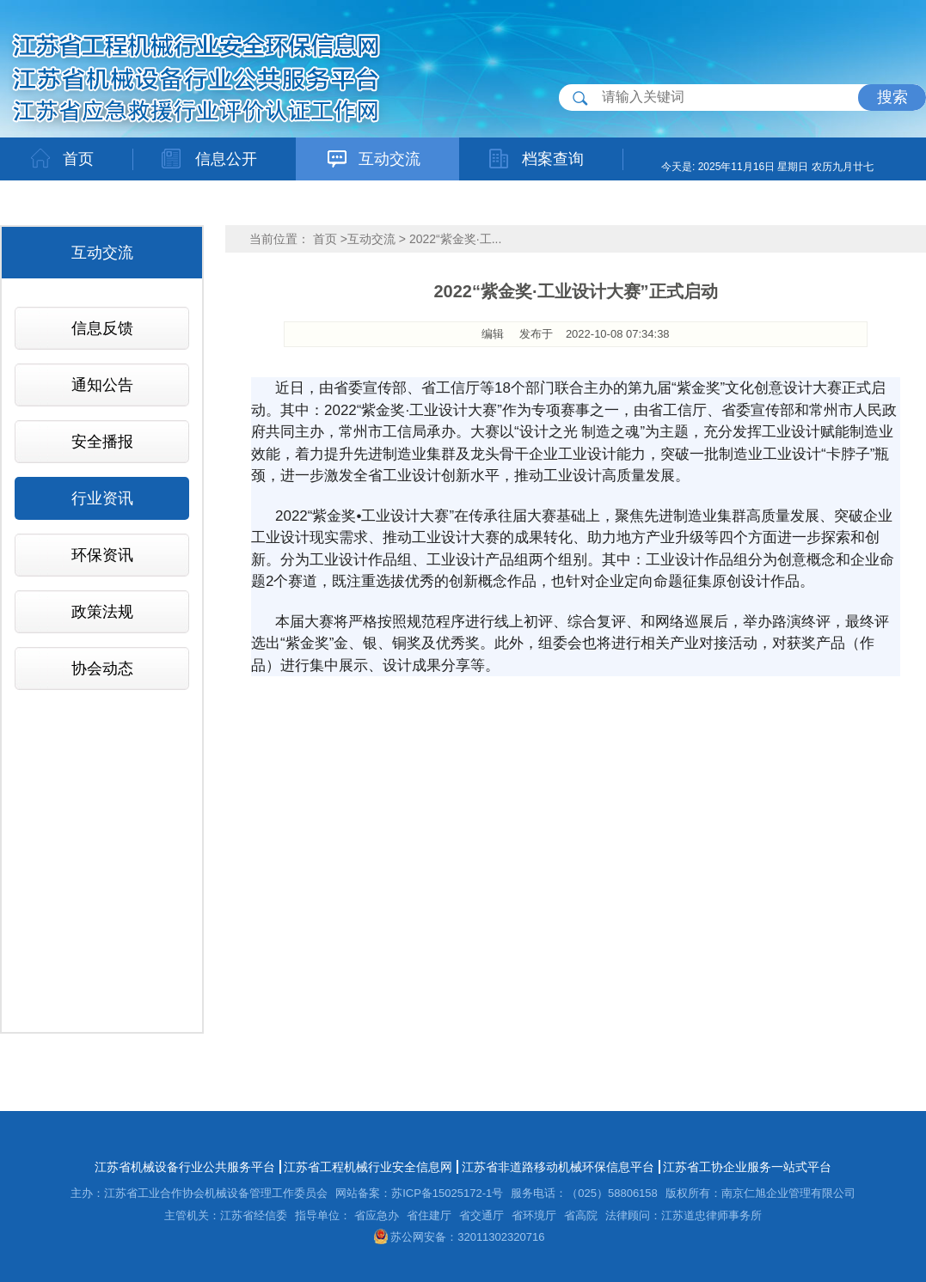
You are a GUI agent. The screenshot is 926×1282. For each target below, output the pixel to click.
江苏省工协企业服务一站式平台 (747, 1167)
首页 (325, 239)
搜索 (892, 97)
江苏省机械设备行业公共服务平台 (185, 1167)
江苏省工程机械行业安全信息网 (368, 1167)
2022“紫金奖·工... (455, 239)
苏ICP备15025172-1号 (447, 1193)
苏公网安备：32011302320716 (459, 1236)
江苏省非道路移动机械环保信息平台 (558, 1167)
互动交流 (371, 239)
